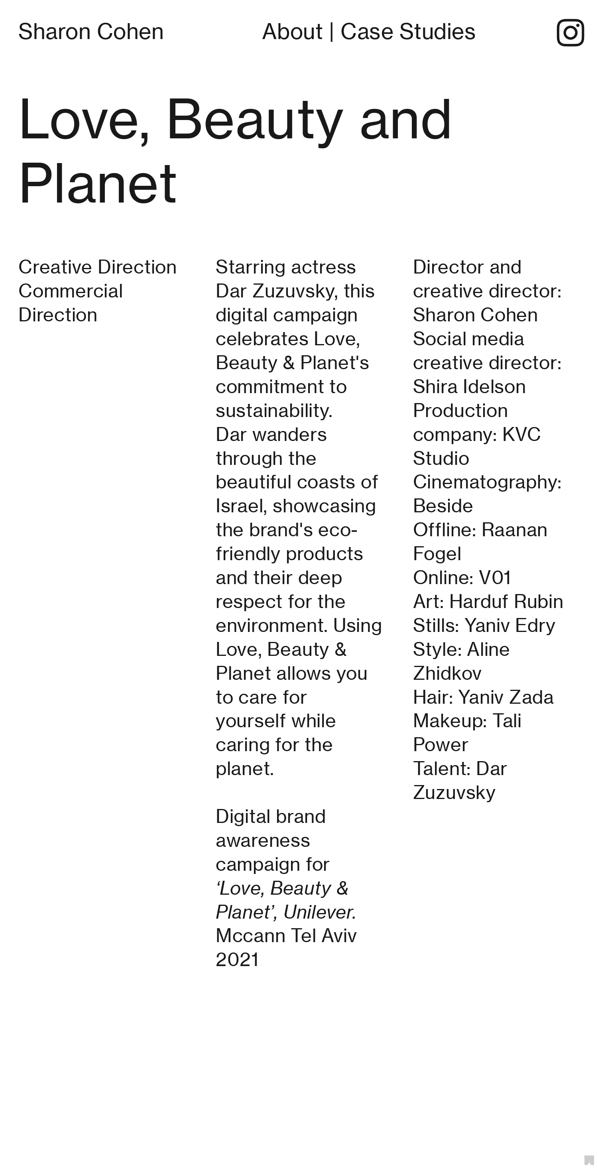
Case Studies (408, 31)
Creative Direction (100, 267)
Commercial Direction (70, 302)
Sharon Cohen (91, 31)
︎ (571, 33)
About (292, 31)
